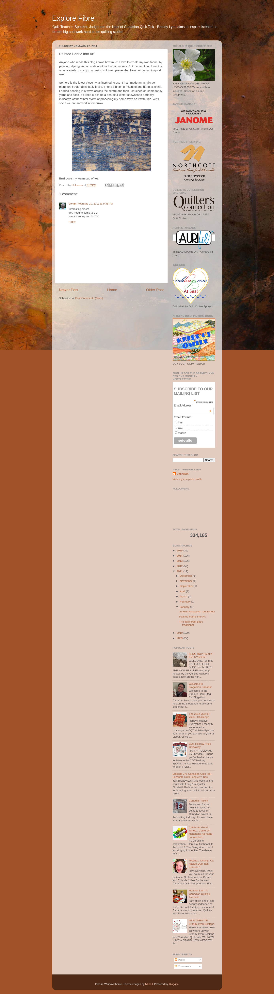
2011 (180, 571)
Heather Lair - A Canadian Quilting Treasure (199, 893)
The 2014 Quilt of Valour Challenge (199, 715)
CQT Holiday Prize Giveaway (200, 745)
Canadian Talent (198, 800)
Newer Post (68, 290)
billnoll (149, 984)
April (183, 591)
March (184, 596)
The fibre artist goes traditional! (191, 623)
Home (112, 290)
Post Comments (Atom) (89, 298)
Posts (180, 959)
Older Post (155, 290)
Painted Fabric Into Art (192, 616)
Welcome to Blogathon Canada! (200, 685)
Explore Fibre (73, 18)
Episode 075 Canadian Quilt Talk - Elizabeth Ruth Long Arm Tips (193, 775)
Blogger (173, 984)
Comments (183, 966)
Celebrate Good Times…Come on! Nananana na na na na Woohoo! (200, 832)
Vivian (73, 203)
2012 (180, 566)
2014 (180, 555)
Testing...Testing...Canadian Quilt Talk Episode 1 (201, 863)
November (186, 580)
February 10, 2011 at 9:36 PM (95, 203)
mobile (182, 432)
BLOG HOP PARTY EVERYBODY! (200, 655)
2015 (180, 550)
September (187, 586)
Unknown (183, 473)
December (186, 575)
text (180, 427)
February (185, 601)
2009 (180, 638)
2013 (180, 560)
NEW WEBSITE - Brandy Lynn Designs (201, 922)
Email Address (192, 405)
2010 (180, 632)
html (180, 422)
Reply (72, 221)
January (185, 606)
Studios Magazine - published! (197, 611)
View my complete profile (187, 479)
